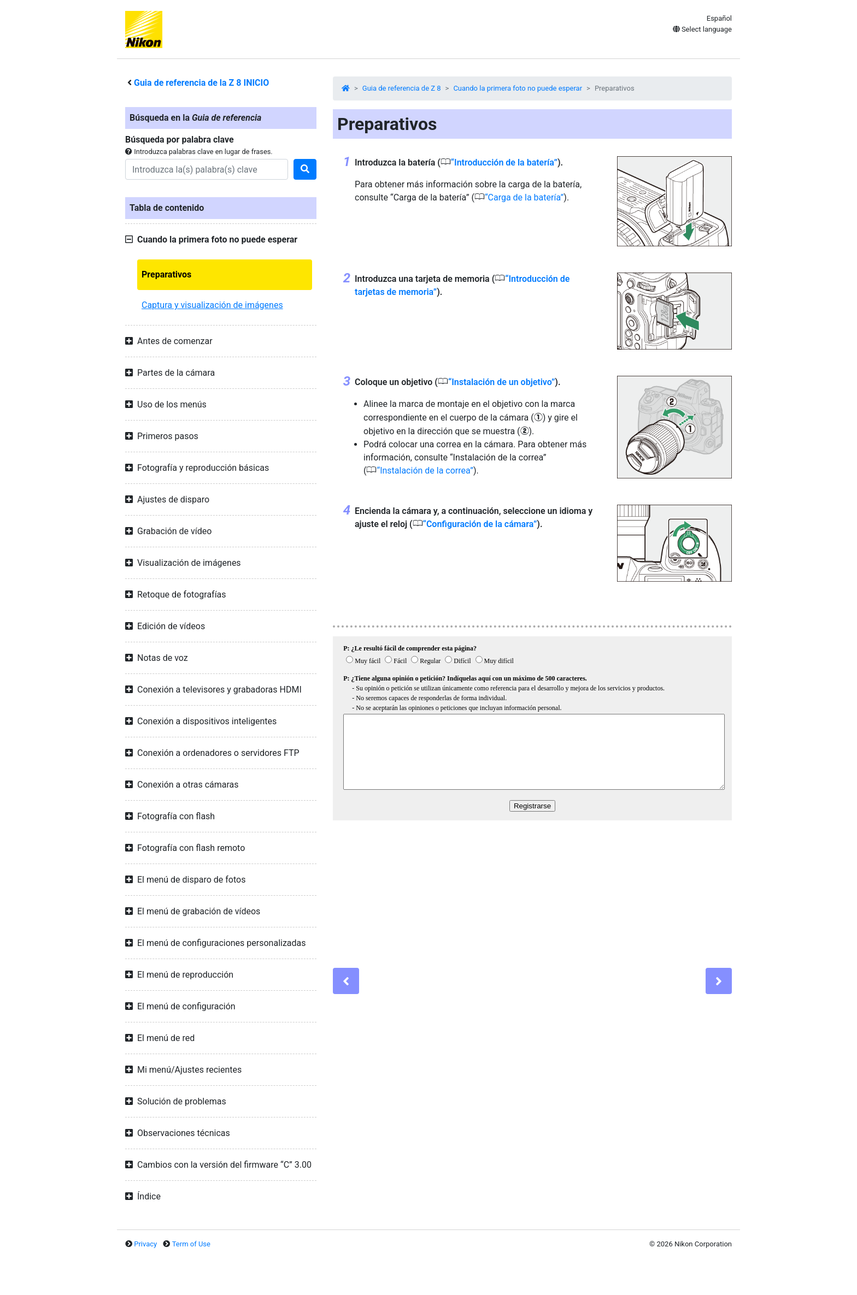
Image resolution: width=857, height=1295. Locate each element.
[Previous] (346, 981)
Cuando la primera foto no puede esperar (517, 88)
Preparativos (166, 274)
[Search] (206, 169)
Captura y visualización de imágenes (212, 305)
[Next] (719, 981)
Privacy (145, 1244)
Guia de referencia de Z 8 (401, 88)
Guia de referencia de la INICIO (201, 83)
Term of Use (191, 1244)
